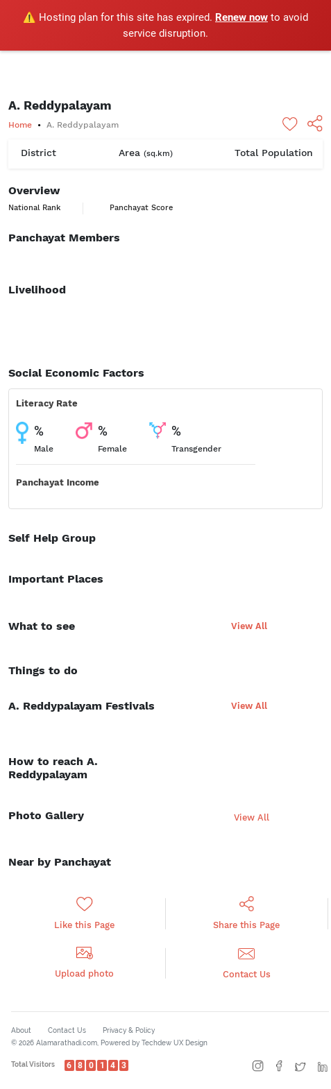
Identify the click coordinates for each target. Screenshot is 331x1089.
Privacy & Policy (129, 1030)
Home (20, 125)
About (21, 1030)
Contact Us (67, 1030)
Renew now (241, 17)
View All (249, 626)
